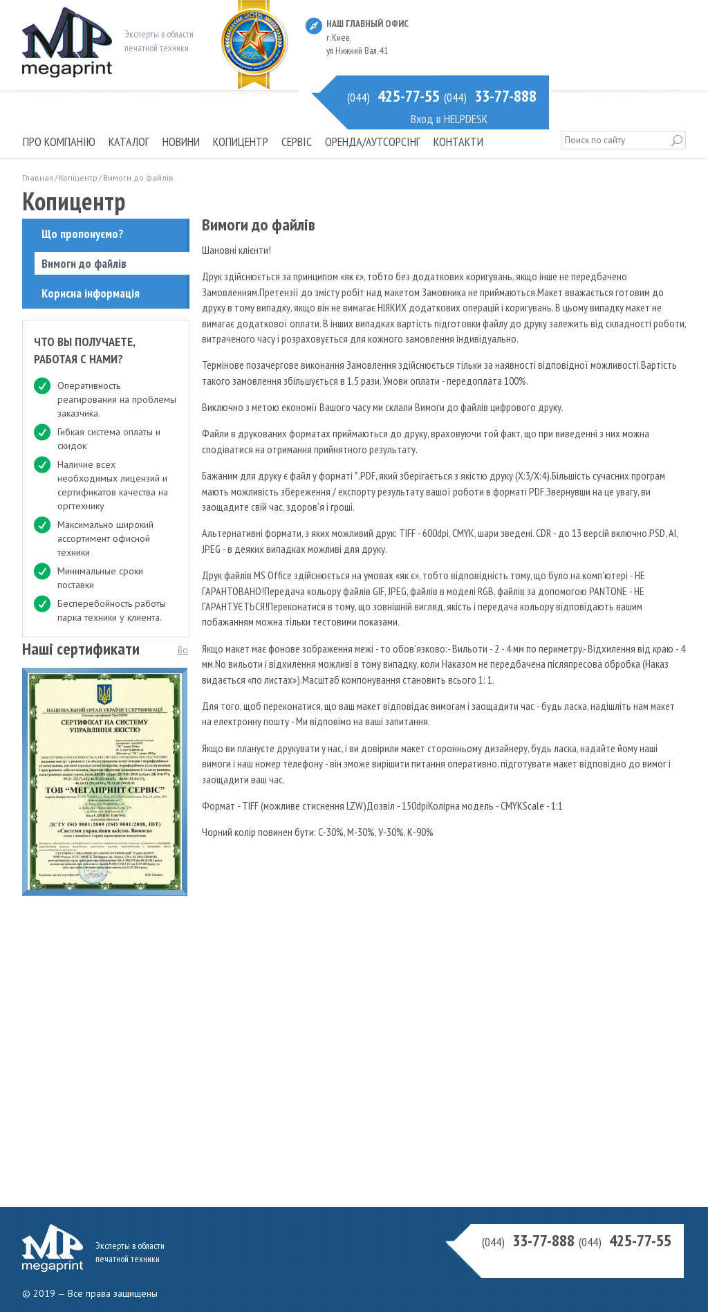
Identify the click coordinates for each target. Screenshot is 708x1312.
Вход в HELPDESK (449, 119)
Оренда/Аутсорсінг (372, 141)
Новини (181, 141)
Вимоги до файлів (84, 263)
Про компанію (59, 141)
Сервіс (296, 141)
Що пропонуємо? (82, 234)
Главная (37, 177)
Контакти (458, 141)
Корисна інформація (90, 293)
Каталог (129, 141)
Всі (183, 650)
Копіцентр (78, 177)
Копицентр (240, 141)
